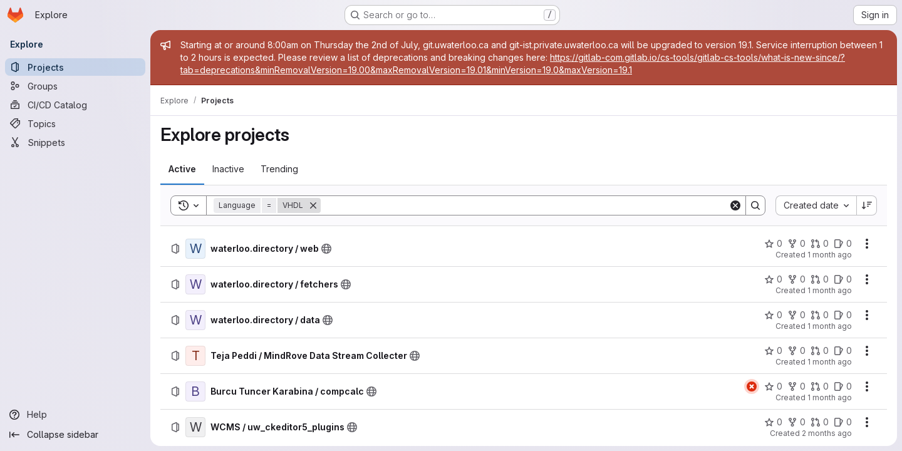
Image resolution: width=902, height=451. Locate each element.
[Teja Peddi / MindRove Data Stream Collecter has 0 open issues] (843, 351)
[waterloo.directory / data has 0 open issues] (843, 315)
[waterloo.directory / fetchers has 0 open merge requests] (820, 279)
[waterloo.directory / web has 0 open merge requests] (820, 244)
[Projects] (75, 67)
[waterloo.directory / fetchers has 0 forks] (796, 279)
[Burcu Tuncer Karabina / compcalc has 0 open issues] (843, 386)
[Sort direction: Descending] (867, 205)
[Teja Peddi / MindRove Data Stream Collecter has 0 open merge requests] (820, 351)
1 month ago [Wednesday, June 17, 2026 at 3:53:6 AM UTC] (829, 326)
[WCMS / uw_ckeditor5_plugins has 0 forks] (796, 422)
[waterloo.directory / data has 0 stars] (773, 315)
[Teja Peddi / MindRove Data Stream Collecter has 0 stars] (773, 351)
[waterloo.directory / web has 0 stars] (773, 244)
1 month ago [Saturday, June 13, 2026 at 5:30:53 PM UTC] (829, 361)
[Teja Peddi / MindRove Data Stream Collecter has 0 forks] (796, 351)
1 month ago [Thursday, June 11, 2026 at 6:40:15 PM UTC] (829, 397)
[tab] (182, 169)
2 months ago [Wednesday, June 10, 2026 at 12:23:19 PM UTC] (827, 433)
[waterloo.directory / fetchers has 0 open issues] (843, 279)
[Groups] (75, 86)
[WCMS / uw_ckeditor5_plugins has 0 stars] (773, 422)
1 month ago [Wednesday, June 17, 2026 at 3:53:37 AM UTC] (829, 254)
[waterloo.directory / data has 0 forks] (796, 315)
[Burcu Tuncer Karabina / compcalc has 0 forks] (796, 386)
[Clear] (735, 205)
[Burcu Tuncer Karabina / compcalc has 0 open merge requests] (820, 386)
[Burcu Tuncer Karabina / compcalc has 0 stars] (773, 386)
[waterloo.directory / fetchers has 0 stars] (773, 279)
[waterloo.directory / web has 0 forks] (796, 244)
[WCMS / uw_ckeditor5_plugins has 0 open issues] (843, 422)
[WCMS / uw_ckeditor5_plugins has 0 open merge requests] (820, 422)
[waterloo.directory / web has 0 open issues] (843, 244)
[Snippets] (75, 142)
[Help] (75, 414)
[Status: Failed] (751, 386)
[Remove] (313, 205)
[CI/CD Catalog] (75, 104)
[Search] (524, 205)
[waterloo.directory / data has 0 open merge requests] (820, 315)
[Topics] (75, 123)
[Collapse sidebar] (75, 434)
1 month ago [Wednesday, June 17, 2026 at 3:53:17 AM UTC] (829, 290)
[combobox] (815, 205)
